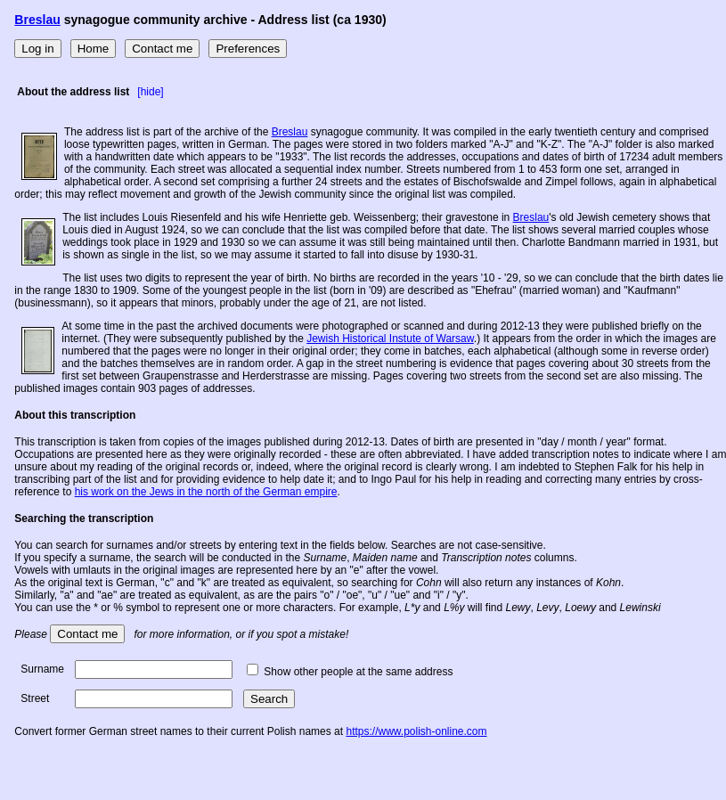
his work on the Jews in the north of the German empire (206, 492)
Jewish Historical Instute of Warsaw (390, 338)
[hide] (150, 92)
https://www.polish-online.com (416, 731)
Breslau (37, 19)
